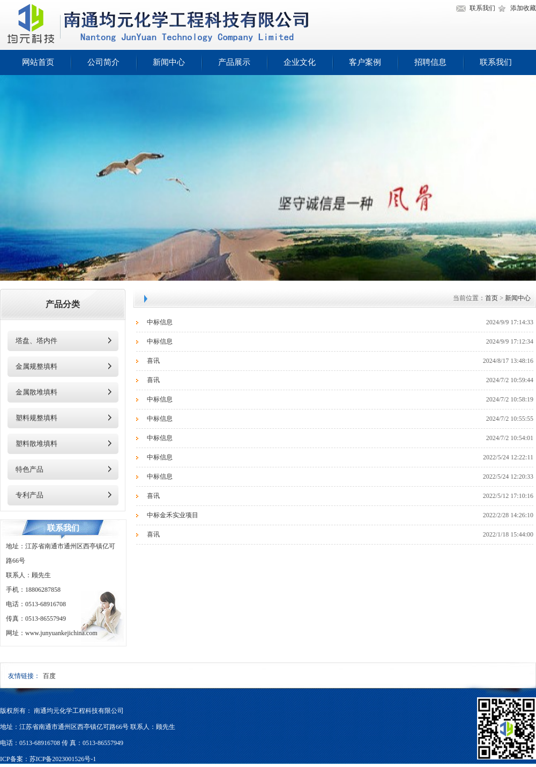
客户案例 (365, 62)
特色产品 (29, 469)
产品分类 (63, 304)
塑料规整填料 (36, 418)
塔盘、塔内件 (36, 341)
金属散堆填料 (36, 392)
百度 (49, 676)
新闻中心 (169, 62)
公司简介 (103, 62)
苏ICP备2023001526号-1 (62, 759)
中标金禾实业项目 (172, 515)
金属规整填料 (36, 366)
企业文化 (300, 62)
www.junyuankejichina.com (61, 633)
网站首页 (38, 62)
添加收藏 (523, 8)
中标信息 (160, 322)
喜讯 (153, 360)
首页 (491, 298)
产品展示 (234, 62)
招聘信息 (430, 62)
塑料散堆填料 (36, 444)
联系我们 (482, 8)
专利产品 (29, 495)
